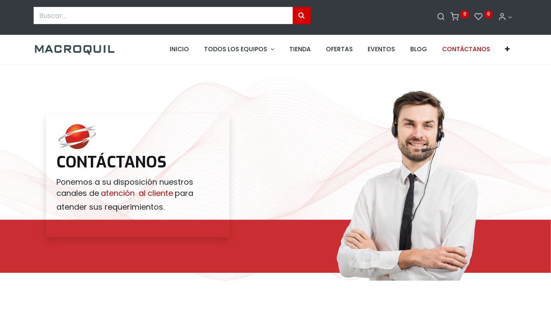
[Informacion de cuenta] (505, 17)
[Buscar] (441, 17)
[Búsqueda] (301, 15)
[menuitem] (179, 49)
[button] (507, 49)
